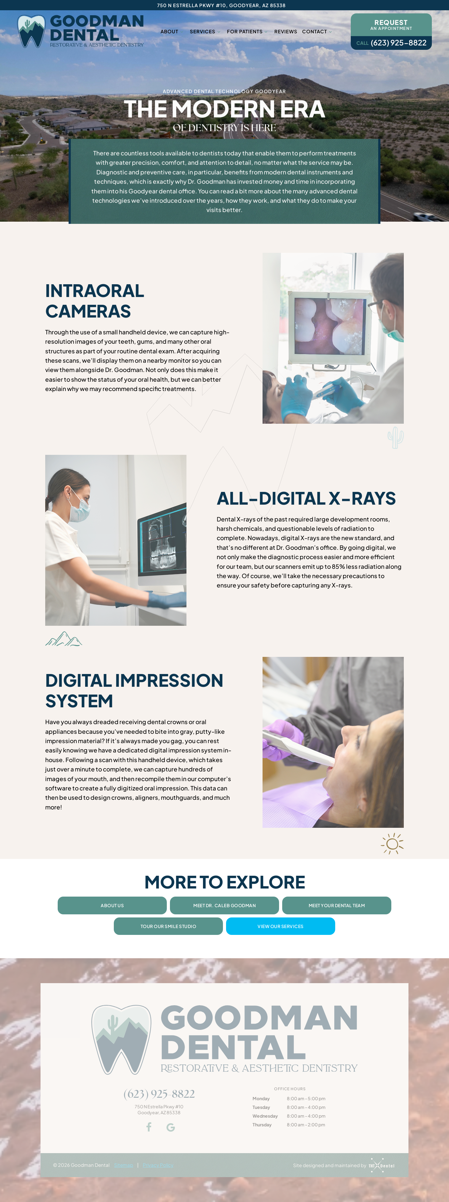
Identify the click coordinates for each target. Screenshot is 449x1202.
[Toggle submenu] (181, 31)
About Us (112, 905)
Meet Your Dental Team (337, 905)
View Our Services (281, 926)
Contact (318, 31)
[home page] (80, 31)
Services (206, 31)
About (173, 31)
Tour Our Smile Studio (168, 926)
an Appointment (391, 24)
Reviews (285, 31)
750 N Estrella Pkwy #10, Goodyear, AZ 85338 (221, 5)
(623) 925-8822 (391, 42)
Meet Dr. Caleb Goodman (224, 905)
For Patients (248, 31)
